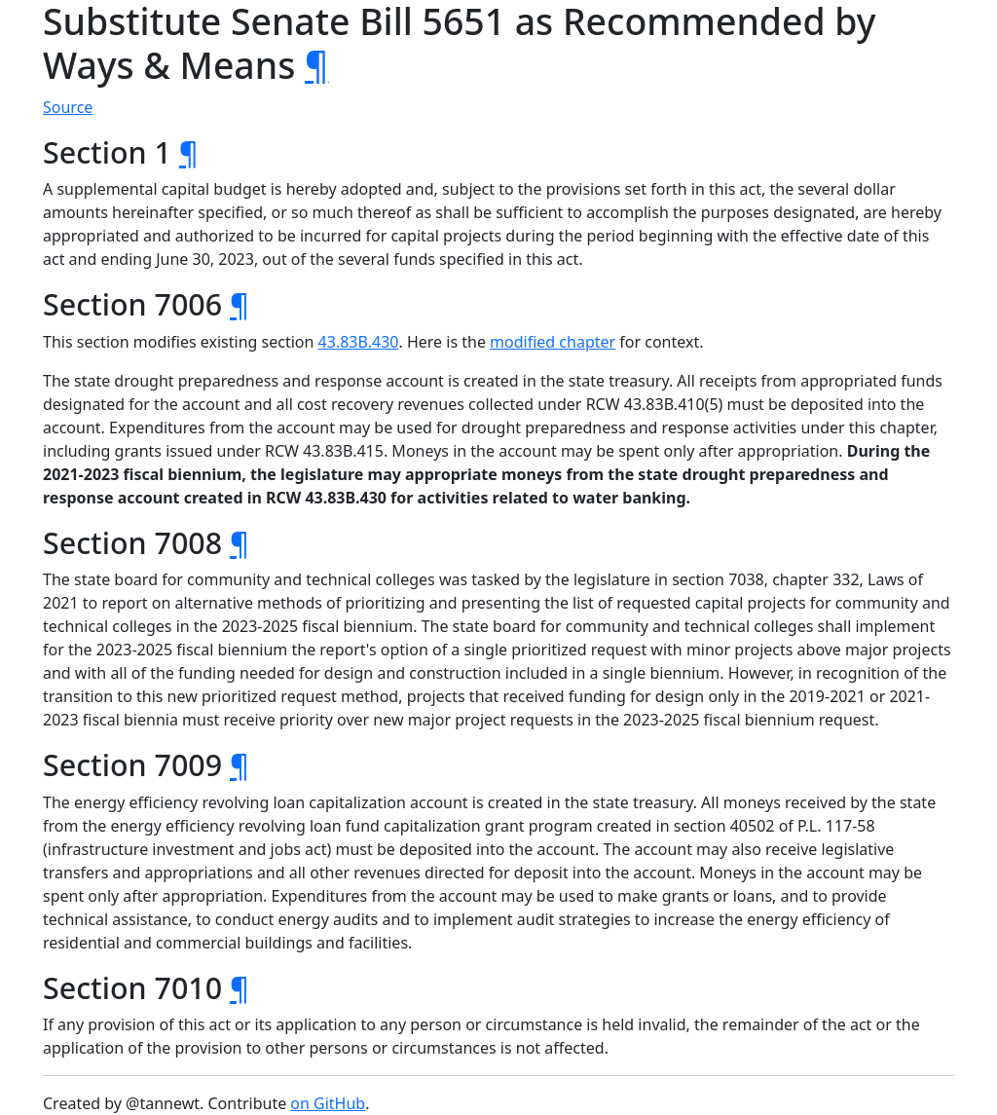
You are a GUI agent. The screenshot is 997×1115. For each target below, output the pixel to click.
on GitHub (327, 1103)
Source (67, 107)
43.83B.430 (358, 342)
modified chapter (552, 342)
